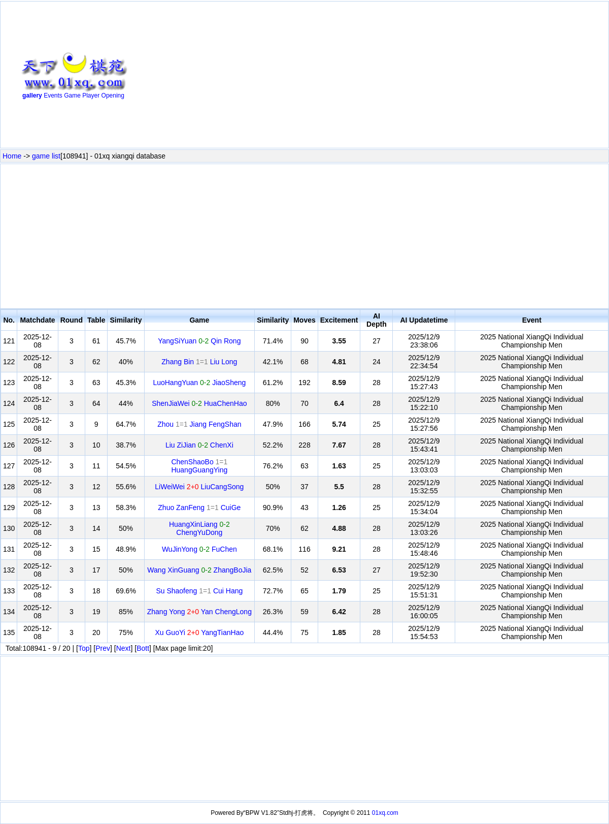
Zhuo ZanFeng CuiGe (199, 507)
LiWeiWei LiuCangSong (199, 487)
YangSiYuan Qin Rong (199, 341)
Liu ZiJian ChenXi (199, 445)
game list (46, 156)
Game (72, 95)
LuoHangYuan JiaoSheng (199, 382)
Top (84, 648)
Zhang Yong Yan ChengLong (199, 612)
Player (90, 95)
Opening (112, 95)
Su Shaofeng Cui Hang (199, 591)
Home (12, 156)
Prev (102, 648)
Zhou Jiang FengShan (199, 424)
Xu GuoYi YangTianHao (199, 632)
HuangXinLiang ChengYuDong (199, 528)
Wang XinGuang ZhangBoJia (199, 570)
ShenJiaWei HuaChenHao (199, 403)
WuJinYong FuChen (199, 549)
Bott (143, 648)
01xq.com (385, 812)
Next (123, 648)
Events (53, 95)
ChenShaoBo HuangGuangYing (199, 466)
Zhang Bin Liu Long (199, 362)
